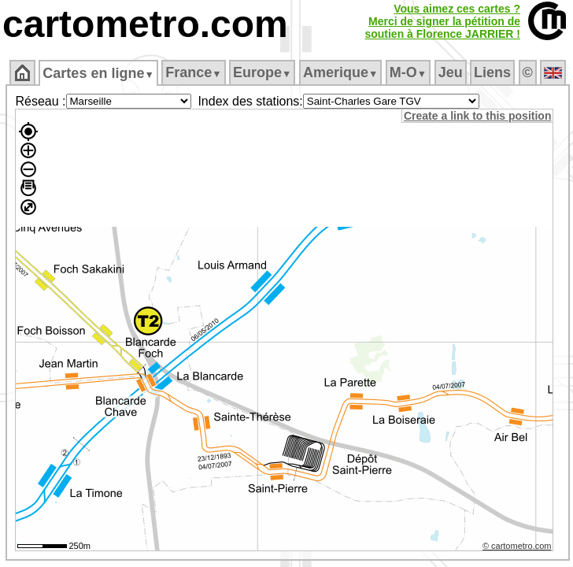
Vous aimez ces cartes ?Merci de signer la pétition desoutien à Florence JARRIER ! (442, 21)
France (193, 72)
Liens (492, 72)
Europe (262, 72)
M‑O (408, 72)
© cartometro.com (517, 545)
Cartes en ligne (98, 73)
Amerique (340, 72)
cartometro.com (145, 24)
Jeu (450, 72)
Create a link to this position (477, 115)
